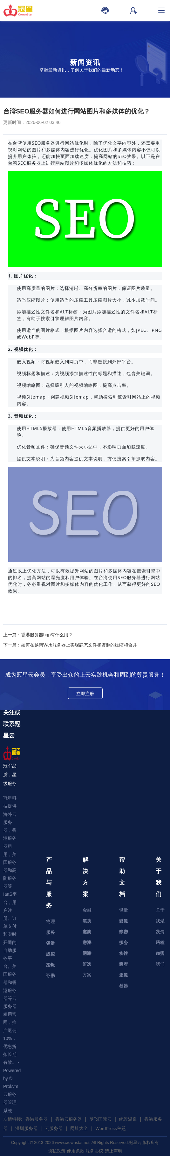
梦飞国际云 (100, 1119)
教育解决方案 (87, 922)
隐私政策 (56, 1150)
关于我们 (160, 911)
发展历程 (160, 933)
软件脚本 (123, 955)
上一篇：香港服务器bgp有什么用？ (38, 635)
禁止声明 (113, 1150)
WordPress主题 (111, 1128)
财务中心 (123, 922)
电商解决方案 (87, 933)
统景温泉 (128, 1119)
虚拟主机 (50, 955)
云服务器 (50, 934)
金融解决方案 (87, 911)
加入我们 (160, 955)
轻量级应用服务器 (50, 944)
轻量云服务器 (123, 911)
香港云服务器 (68, 1119)
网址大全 (79, 1128)
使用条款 (76, 1150)
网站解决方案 (87, 955)
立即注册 (85, 693)
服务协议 (123, 944)
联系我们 (160, 922)
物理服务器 (50, 923)
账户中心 (123, 933)
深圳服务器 (26, 1128)
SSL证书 (50, 966)
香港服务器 (36, 1119)
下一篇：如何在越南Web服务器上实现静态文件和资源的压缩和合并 (70, 645)
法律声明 (160, 944)
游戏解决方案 (87, 944)
